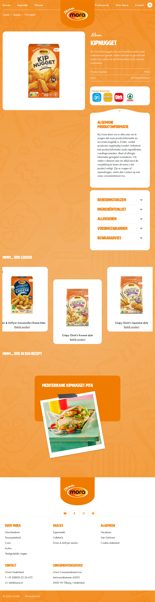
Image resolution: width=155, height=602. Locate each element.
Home (6, 14)
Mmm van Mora (77, 14)
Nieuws (39, 5)
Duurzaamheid (13, 537)
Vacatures (106, 532)
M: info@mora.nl (14, 582)
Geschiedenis (12, 532)
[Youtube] (65, 513)
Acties (8, 548)
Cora (7, 543)
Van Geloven (108, 537)
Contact (139, 5)
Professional (102, 5)
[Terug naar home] (77, 495)
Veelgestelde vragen (16, 553)
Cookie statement (110, 543)
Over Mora (122, 5)
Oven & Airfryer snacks (65, 543)
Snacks (6, 5)
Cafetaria (58, 537)
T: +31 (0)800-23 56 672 (19, 577)
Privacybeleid (32, 596)
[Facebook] (74, 513)
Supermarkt (59, 532)
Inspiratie (22, 5)
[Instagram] (84, 513)
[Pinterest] (93, 513)
